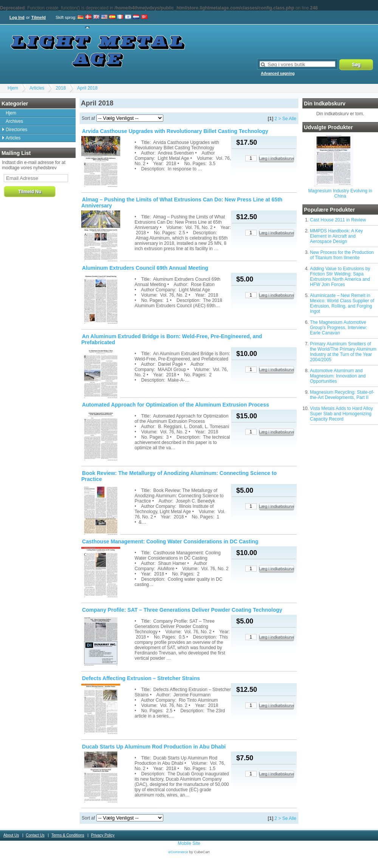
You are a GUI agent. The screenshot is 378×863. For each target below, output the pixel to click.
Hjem (13, 88)
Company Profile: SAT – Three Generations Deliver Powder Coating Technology (182, 610)
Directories (16, 129)
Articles (36, 88)
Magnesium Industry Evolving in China (340, 193)
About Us (11, 835)
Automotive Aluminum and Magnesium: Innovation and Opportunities (338, 376)
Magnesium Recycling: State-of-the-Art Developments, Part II (342, 395)
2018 (61, 88)
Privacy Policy (103, 835)
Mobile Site (189, 843)
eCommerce (178, 852)
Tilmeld (38, 17)
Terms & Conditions (67, 835)
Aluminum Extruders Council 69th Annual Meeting (145, 268)
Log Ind (17, 17)
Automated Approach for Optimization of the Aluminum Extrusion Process (175, 405)
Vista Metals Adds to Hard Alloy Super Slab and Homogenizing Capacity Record (341, 414)
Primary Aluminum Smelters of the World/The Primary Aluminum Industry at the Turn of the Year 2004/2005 (343, 351)
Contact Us (35, 835)
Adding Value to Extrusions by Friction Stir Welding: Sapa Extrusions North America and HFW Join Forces (340, 276)
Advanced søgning (277, 73)
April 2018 (87, 88)
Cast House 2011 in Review (338, 220)
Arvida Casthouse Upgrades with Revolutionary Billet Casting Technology (175, 131)
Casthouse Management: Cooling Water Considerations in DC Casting (170, 541)
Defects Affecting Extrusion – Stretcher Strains (141, 678)
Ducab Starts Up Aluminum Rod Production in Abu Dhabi (154, 747)
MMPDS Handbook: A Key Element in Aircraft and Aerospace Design (336, 236)
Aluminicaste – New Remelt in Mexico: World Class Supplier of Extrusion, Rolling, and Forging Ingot (342, 303)
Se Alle (289, 118)
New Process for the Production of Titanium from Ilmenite (342, 255)
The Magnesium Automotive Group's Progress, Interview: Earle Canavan (338, 328)
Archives (14, 121)
